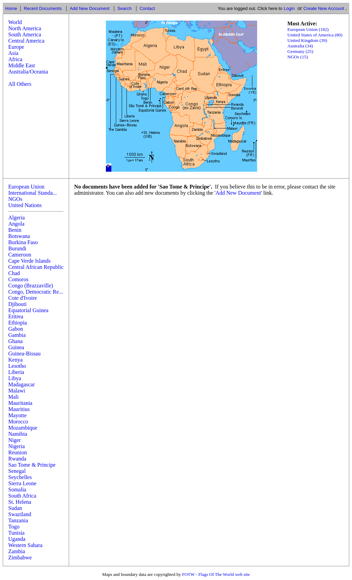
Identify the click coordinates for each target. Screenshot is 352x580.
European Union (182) (308, 29)
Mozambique (22, 428)
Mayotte (17, 415)
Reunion (17, 452)
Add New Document (90, 8)
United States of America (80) (314, 34)
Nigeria (16, 446)
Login (289, 8)
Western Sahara (25, 545)
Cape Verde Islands (29, 261)
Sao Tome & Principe (32, 465)
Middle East (21, 65)
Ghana (15, 341)
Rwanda (17, 459)
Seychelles (20, 477)
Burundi (17, 248)
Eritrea (15, 316)
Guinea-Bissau (24, 353)
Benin (14, 230)
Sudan (15, 508)
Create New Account (323, 8)
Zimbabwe (20, 557)
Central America (26, 41)
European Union (26, 187)
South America (24, 34)
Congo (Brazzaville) (30, 285)
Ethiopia (17, 323)
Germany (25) (300, 51)
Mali (13, 397)
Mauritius (19, 409)
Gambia (17, 335)
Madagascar (21, 384)
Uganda (16, 539)
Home (11, 8)
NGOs (15, 199)
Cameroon (19, 255)
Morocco (18, 421)
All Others (19, 84)
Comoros (18, 279)
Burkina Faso (23, 242)
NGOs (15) (297, 56)
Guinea (16, 347)
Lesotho (17, 366)
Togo (14, 527)
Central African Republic (36, 267)
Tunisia (16, 533)
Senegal (17, 471)
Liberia (16, 372)
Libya (14, 378)
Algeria (16, 217)
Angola (16, 224)
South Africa (22, 496)
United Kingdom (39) (307, 40)
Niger (14, 440)
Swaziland (19, 514)
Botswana (19, 236)
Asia (13, 53)
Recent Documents (43, 8)
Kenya (15, 360)
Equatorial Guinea (28, 310)
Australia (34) (300, 45)
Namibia (17, 434)
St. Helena (19, 502)
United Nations (25, 205)
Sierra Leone (22, 483)
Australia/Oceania (28, 72)
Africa (15, 59)
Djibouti (17, 304)
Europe (16, 47)
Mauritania (20, 403)
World (15, 22)
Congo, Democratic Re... (35, 292)
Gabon (15, 329)
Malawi (16, 391)
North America (24, 28)
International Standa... (32, 193)
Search (124, 8)
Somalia (17, 489)
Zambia (16, 551)
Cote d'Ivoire (22, 298)
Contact (147, 8)
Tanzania (18, 520)
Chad (14, 273)
